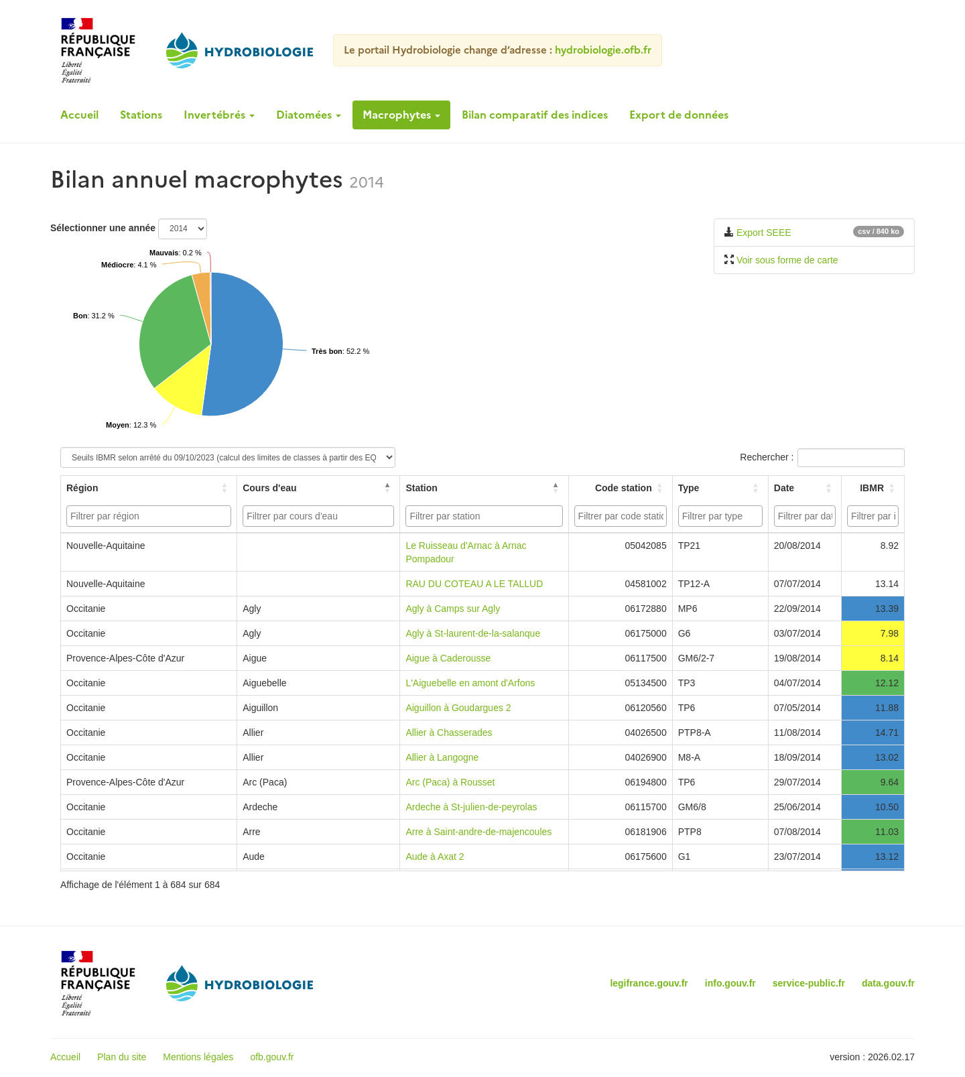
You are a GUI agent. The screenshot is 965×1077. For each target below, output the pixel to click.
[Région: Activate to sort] (149, 487)
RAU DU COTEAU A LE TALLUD (474, 583)
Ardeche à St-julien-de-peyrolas (471, 807)
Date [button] (784, 488)
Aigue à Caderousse (448, 658)
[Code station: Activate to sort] (620, 487)
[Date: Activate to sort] (804, 487)
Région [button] (82, 488)
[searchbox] (150, 516)
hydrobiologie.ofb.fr (603, 50)
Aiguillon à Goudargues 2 (458, 707)
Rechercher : (766, 457)
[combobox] (148, 516)
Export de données (678, 115)
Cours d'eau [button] (269, 488)
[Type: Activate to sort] (720, 487)
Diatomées (308, 115)
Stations (141, 115)
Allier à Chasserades (448, 732)
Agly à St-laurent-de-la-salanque (472, 633)
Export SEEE (763, 232)
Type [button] (689, 488)
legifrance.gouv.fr (649, 983)
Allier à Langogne (441, 757)
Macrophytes (401, 115)
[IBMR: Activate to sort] (872, 487)
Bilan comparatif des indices (535, 115)
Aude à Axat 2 (434, 856)
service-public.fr (809, 983)
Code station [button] (623, 488)
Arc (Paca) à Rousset (450, 782)
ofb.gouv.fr (272, 1057)
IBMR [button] (872, 488)
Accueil (79, 115)
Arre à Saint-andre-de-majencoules (478, 831)
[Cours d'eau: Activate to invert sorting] (318, 487)
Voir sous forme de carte (787, 260)
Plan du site (121, 1057)
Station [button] (421, 488)
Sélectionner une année (102, 228)
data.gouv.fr (888, 983)
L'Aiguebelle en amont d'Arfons (470, 683)
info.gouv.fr (730, 983)
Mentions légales (198, 1057)
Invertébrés (219, 115)
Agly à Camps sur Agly (452, 608)
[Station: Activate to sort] (484, 487)
